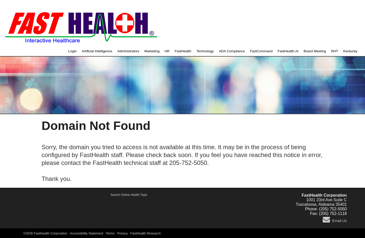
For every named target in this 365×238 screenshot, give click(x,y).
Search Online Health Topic (129, 195)
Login (72, 51)
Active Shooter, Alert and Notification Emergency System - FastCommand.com (129, 199)
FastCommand (261, 51)
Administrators (128, 51)
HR (167, 51)
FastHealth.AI (288, 51)
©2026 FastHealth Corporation (45, 233)
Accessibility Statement (86, 233)
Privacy (122, 233)
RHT (334, 51)
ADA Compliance (232, 51)
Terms (110, 233)
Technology (205, 51)
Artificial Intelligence (97, 51)
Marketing (152, 51)
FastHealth (183, 51)
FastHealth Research (145, 233)
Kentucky (350, 51)
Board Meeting (315, 51)
